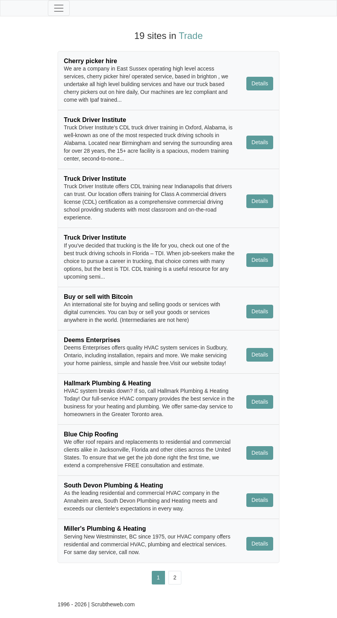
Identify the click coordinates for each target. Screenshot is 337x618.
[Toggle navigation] (59, 8)
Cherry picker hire (90, 61)
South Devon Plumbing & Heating (113, 485)
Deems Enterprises (92, 340)
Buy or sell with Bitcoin (98, 296)
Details (259, 83)
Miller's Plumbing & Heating (105, 528)
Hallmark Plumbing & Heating (107, 383)
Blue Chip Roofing (91, 434)
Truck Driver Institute (95, 120)
